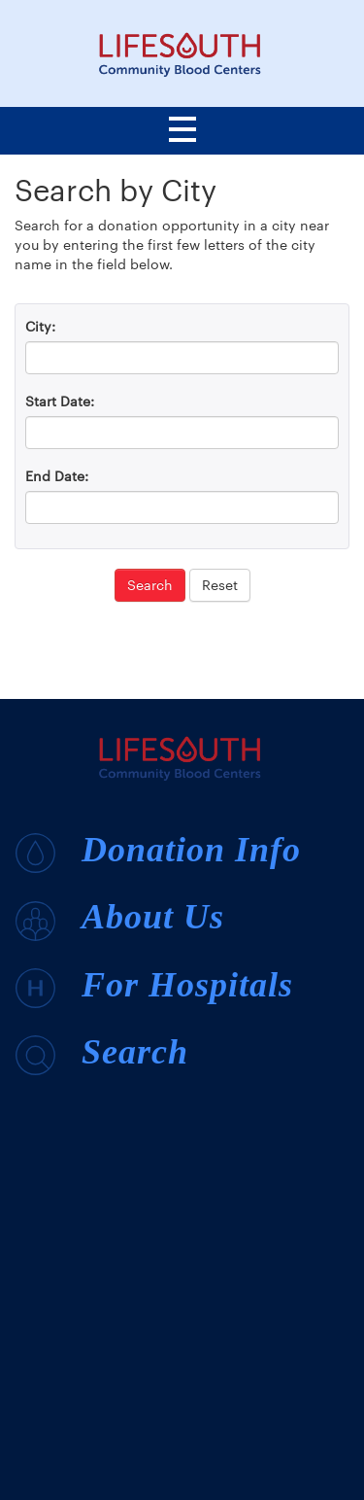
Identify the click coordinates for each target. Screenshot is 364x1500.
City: (40, 326)
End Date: (56, 476)
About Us (120, 918)
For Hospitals (154, 986)
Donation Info (158, 851)
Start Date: (59, 401)
